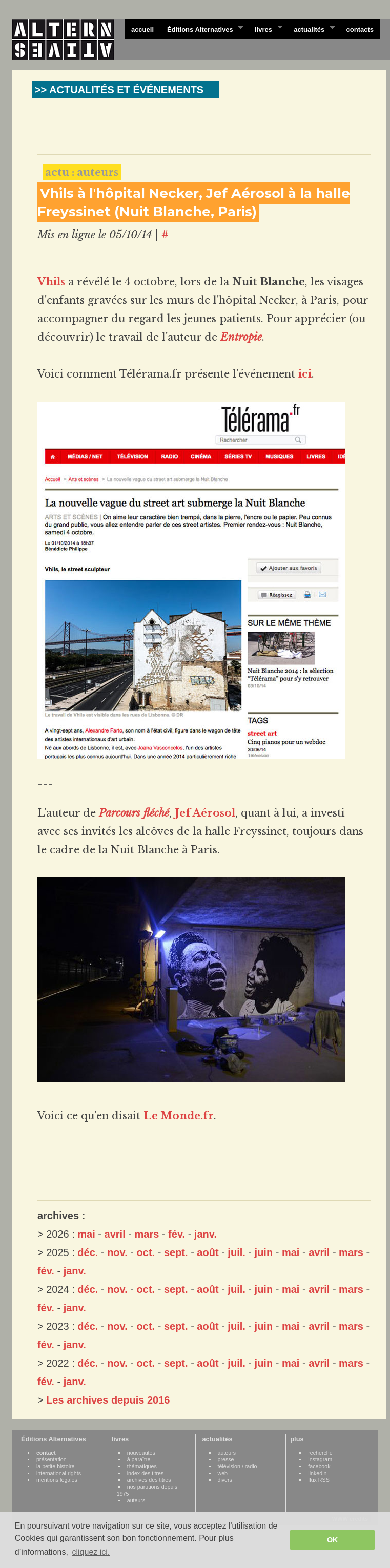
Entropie (241, 337)
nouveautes (141, 1453)
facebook (319, 1466)
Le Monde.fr (178, 1116)
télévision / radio (237, 1466)
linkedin (317, 1473)
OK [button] (332, 1540)
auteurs (136, 1500)
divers (225, 1480)
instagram (320, 1459)
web (223, 1473)
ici (305, 374)
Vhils (51, 282)
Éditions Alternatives (201, 28)
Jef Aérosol (205, 813)
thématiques (142, 1466)
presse (226, 1459)
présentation (51, 1459)
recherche (320, 1453)
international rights (58, 1473)
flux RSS (318, 1480)
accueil (142, 29)
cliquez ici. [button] (91, 1552)
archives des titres (149, 1480)
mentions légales (56, 1480)
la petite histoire (55, 1466)
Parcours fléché (134, 813)
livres (265, 28)
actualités (310, 28)
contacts (360, 29)
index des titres (145, 1473)
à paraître (139, 1459)
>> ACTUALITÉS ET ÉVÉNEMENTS (119, 89)
